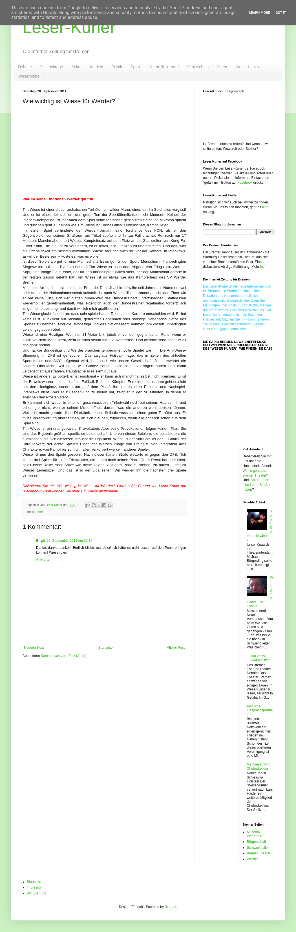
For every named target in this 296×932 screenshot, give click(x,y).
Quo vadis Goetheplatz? (259, 658)
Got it (280, 13)
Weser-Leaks (247, 67)
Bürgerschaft (256, 842)
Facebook (245, 183)
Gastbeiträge (51, 67)
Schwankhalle (257, 848)
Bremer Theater (259, 853)
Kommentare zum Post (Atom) (63, 656)
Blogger (170, 907)
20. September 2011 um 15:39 (69, 541)
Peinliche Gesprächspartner (260, 710)
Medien (96, 67)
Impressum (35, 887)
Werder (252, 859)
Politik (117, 67)
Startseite (105, 648)
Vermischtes (198, 67)
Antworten (43, 560)
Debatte (25, 67)
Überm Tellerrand (164, 67)
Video (222, 67)
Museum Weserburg (255, 834)
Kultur (76, 67)
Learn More (259, 13)
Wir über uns (36, 893)
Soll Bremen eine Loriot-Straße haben (256, 485)
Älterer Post (176, 648)
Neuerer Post (34, 648)
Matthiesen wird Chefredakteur (259, 766)
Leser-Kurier (69, 27)
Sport (135, 67)
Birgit (40, 541)
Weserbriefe (28, 76)
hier (265, 207)
